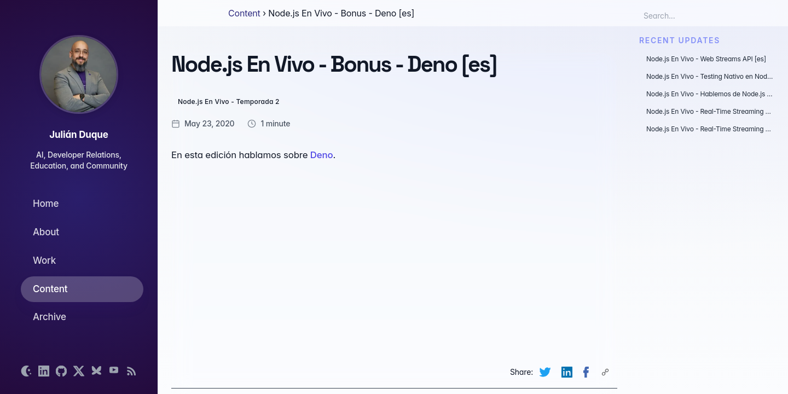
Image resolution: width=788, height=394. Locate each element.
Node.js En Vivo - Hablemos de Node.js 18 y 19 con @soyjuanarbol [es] (710, 94)
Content (50, 288)
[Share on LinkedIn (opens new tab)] (568, 372)
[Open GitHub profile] (61, 371)
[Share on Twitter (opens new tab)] (546, 372)
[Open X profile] (78, 371)
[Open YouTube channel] (113, 371)
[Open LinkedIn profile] (43, 371)
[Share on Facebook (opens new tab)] (587, 372)
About (46, 232)
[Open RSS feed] (131, 371)
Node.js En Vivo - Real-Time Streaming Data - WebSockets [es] (710, 111)
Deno (321, 154)
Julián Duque (78, 134)
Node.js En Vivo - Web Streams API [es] (706, 59)
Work (44, 260)
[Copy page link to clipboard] (606, 372)
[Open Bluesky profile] (96, 371)
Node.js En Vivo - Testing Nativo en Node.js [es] (710, 76)
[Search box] (691, 15)
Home (46, 203)
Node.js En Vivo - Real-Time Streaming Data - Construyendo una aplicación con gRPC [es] (710, 129)
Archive (49, 316)
